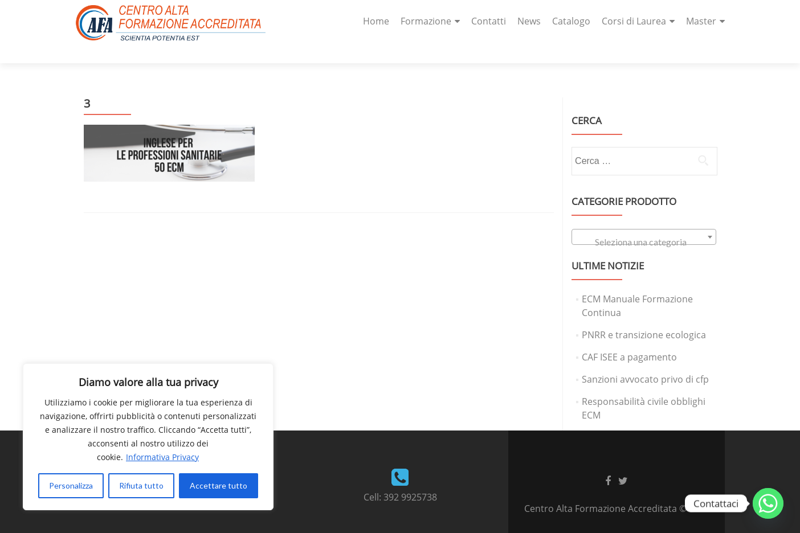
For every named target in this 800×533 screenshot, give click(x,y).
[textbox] (644, 222)
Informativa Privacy (162, 457)
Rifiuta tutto (141, 485)
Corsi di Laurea (634, 21)
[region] (148, 436)
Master (701, 21)
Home (376, 21)
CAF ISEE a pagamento (629, 337)
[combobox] (644, 217)
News (529, 21)
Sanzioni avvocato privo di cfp (645, 359)
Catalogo (571, 21)
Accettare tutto (218, 485)
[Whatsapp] (768, 503)
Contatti (488, 21)
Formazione (426, 21)
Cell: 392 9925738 (400, 477)
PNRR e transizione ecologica (644, 315)
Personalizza (71, 485)
